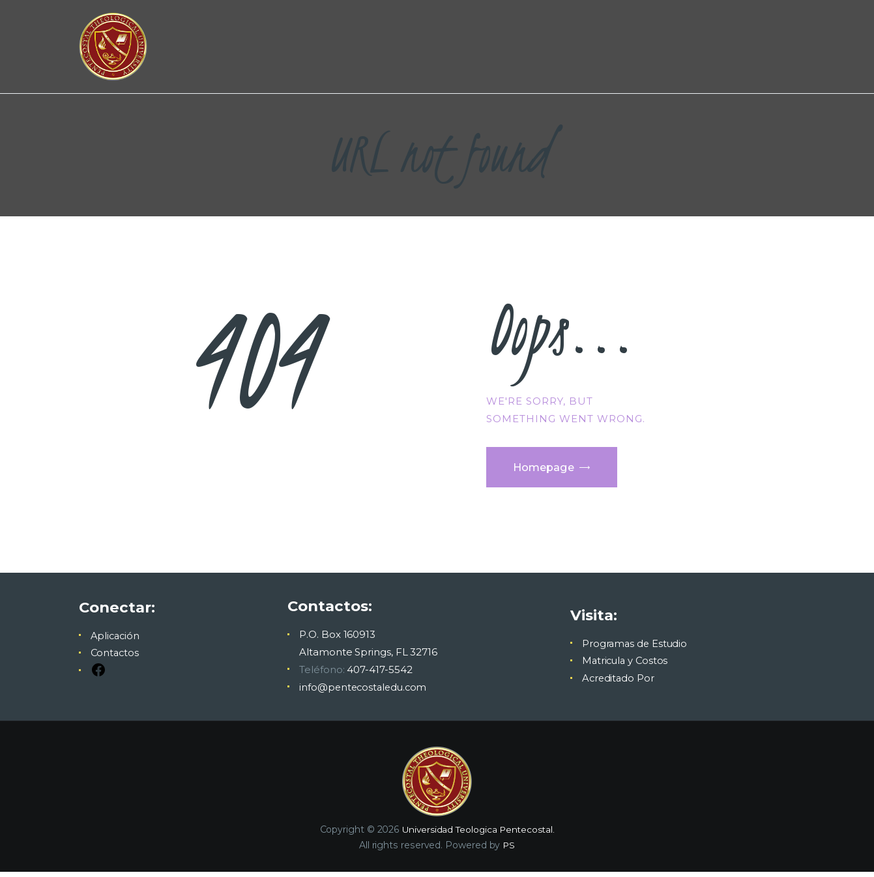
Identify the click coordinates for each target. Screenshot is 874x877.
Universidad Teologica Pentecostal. (478, 835)
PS (509, 851)
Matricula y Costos (624, 666)
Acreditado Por (617, 684)
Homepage (549, 469)
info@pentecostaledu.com (364, 692)
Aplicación (116, 641)
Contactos (116, 658)
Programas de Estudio (634, 648)
